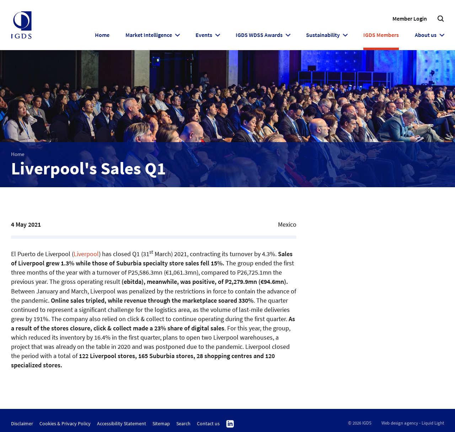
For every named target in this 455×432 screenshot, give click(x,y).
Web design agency (399, 423)
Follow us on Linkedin (230, 424)
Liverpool (86, 254)
